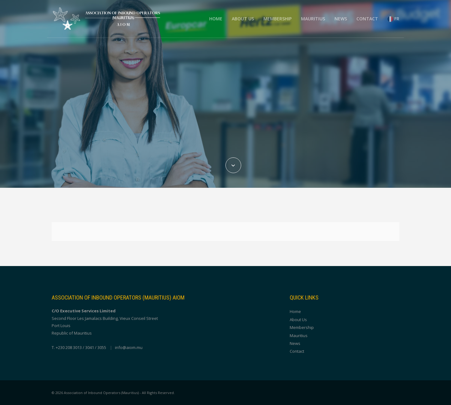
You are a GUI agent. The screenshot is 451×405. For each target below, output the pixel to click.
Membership (277, 19)
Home (215, 19)
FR (393, 19)
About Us (243, 19)
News (340, 19)
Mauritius (313, 19)
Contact (367, 19)
